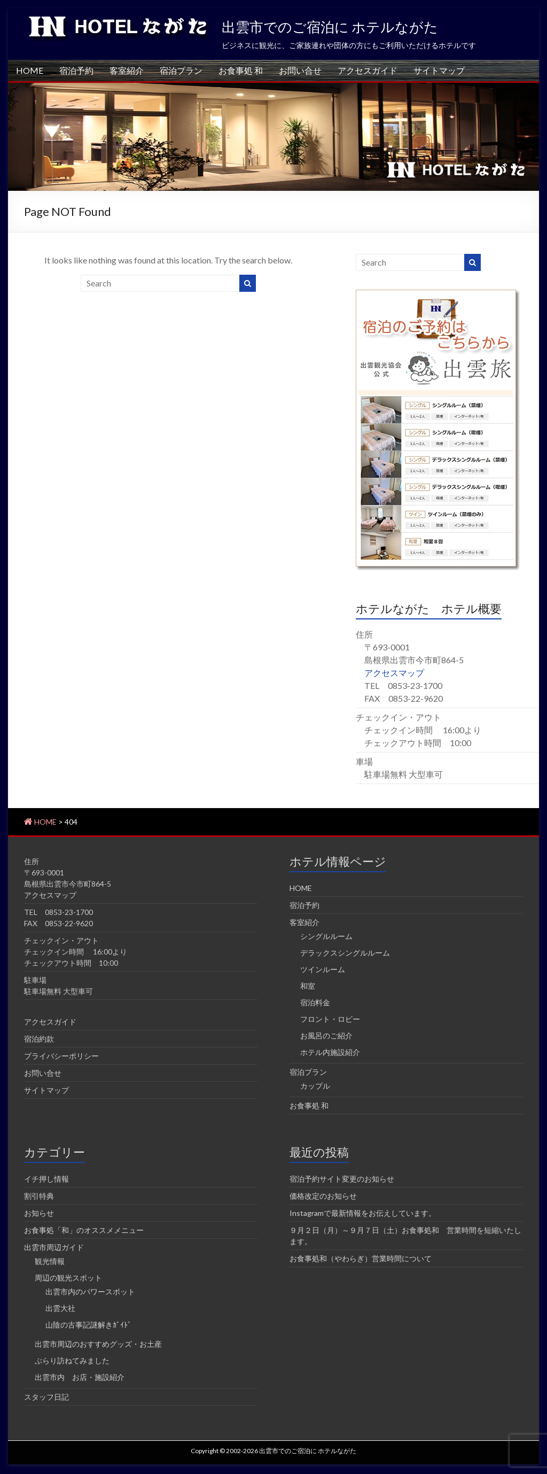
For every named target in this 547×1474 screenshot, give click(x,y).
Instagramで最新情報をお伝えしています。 (363, 1212)
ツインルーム (322, 969)
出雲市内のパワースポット (90, 1291)
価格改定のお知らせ (323, 1195)
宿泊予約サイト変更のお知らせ (342, 1178)
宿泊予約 (76, 70)
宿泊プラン (181, 70)
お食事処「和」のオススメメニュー (84, 1230)
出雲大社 (60, 1308)
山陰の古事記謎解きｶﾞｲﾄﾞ (88, 1324)
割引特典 (39, 1195)
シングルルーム (326, 936)
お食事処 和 (240, 70)
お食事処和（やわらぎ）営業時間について (361, 1258)
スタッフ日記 (46, 1396)
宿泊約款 (39, 1038)
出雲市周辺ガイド (54, 1247)
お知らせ (39, 1212)
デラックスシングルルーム (345, 952)
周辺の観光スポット (68, 1277)
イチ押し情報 (46, 1178)
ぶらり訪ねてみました (72, 1360)
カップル (315, 1085)
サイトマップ (439, 70)
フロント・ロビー (330, 1018)
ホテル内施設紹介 (330, 1052)
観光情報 (50, 1261)
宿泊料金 (315, 1002)
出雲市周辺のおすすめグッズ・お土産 (98, 1343)
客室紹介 (127, 70)
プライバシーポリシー (61, 1055)
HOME (29, 70)
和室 (307, 985)
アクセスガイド (367, 70)
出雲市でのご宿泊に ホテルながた (330, 26)
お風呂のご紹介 (326, 1035)
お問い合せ (300, 70)
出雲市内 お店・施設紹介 (79, 1377)
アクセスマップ (394, 673)
